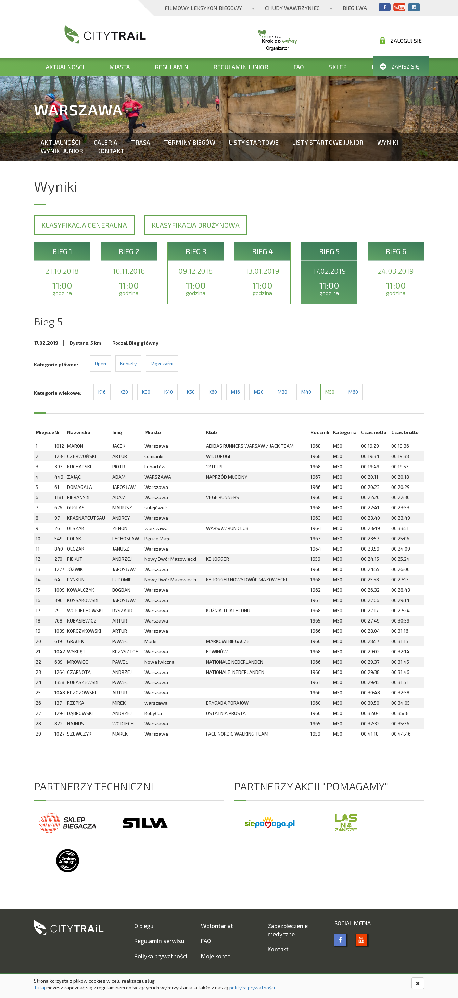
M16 (235, 392)
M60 (353, 392)
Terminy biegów (189, 142)
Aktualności (65, 67)
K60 (213, 392)
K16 (102, 392)
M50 (329, 392)
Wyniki (387, 142)
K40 (168, 392)
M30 (282, 392)
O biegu (143, 925)
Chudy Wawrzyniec (292, 7)
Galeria (105, 142)
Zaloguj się (401, 40)
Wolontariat (217, 925)
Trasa (140, 142)
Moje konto (216, 955)
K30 (146, 392)
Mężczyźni (162, 363)
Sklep (338, 67)
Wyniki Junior (62, 151)
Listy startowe (254, 142)
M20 (259, 392)
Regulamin (171, 67)
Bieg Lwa (355, 7)
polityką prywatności (252, 987)
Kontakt (111, 151)
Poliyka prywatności (160, 955)
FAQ (298, 67)
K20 (124, 392)
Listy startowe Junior (328, 142)
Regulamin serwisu (159, 940)
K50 (191, 392)
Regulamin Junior (240, 67)
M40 (306, 392)
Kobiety (128, 363)
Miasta (119, 67)
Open (100, 363)
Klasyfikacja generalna (84, 225)
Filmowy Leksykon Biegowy (203, 7)
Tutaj (39, 987)
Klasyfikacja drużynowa (196, 225)
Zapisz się (399, 66)
